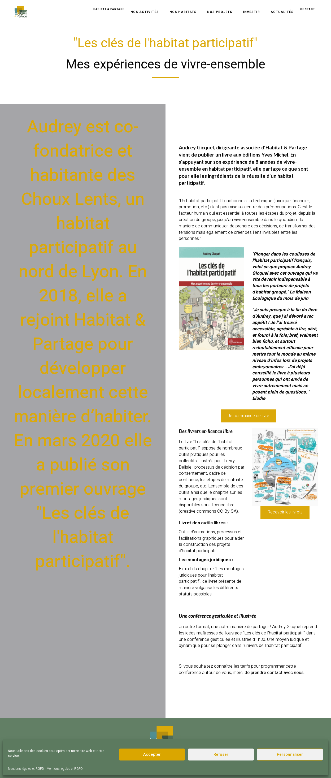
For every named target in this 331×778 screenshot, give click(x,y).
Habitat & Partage (108, 9)
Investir (251, 12)
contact (307, 9)
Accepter (152, 754)
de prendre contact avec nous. (275, 672)
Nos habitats (183, 12)
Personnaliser (290, 754)
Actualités (282, 12)
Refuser (221, 754)
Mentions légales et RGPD (26, 768)
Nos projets (219, 12)
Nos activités (144, 12)
